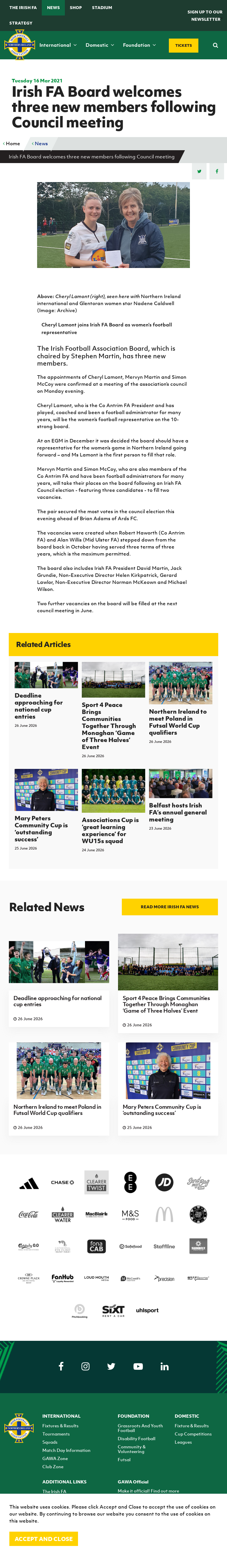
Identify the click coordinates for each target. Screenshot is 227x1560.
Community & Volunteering (131, 1449)
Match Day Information (66, 1450)
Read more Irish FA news (170, 906)
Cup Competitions (193, 1434)
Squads (50, 1442)
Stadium (102, 7)
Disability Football (136, 1438)
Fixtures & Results (60, 1425)
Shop (76, 7)
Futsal (124, 1459)
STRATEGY (20, 23)
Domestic (100, 45)
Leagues (183, 1442)
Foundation (139, 45)
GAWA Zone (55, 1458)
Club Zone (52, 1466)
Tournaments (56, 1434)
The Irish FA (23, 7)
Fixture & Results (192, 1425)
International (58, 45)
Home (11, 143)
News (53, 7)
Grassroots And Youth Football (140, 1428)
